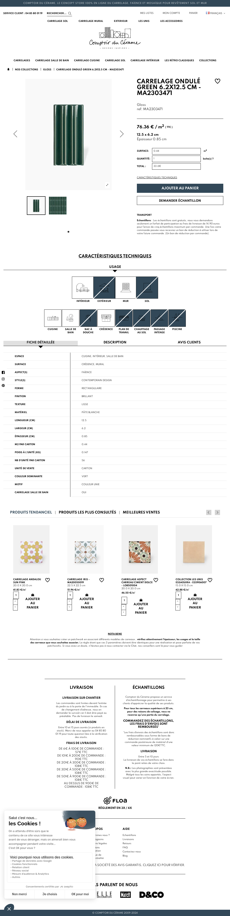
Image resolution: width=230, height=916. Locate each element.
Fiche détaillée (41, 342)
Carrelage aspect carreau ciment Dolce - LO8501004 (137, 582)
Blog (125, 855)
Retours (127, 843)
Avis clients (189, 342)
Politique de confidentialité (95, 856)
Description (115, 342)
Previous (211, 512)
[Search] (59, 13)
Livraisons (128, 839)
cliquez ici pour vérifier (163, 864)
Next (217, 512)
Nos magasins (95, 839)
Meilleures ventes (141, 512)
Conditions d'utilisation (94, 849)
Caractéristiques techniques (157, 177)
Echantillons (129, 835)
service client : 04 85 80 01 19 (22, 13)
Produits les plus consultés (87, 512)
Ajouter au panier (180, 188)
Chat (133, 645)
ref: (139, 109)
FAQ (125, 847)
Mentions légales (97, 843)
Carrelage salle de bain (31, 492)
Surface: (143, 151)
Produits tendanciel (31, 512)
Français (216, 13)
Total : (141, 166)
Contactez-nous (132, 851)
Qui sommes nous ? (98, 835)
